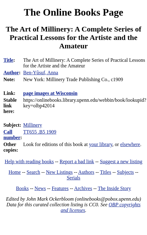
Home (15, 172)
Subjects (125, 172)
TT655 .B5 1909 (39, 132)
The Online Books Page (73, 12)
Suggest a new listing (121, 161)
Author (11, 72)
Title (8, 60)
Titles (105, 172)
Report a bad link (76, 161)
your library (100, 144)
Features (60, 188)
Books (22, 188)
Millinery (32, 125)
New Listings (59, 172)
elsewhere (130, 144)
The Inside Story (114, 188)
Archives (83, 188)
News (40, 188)
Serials (73, 177)
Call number (11, 134)
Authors (86, 172)
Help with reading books (29, 161)
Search (33, 172)
